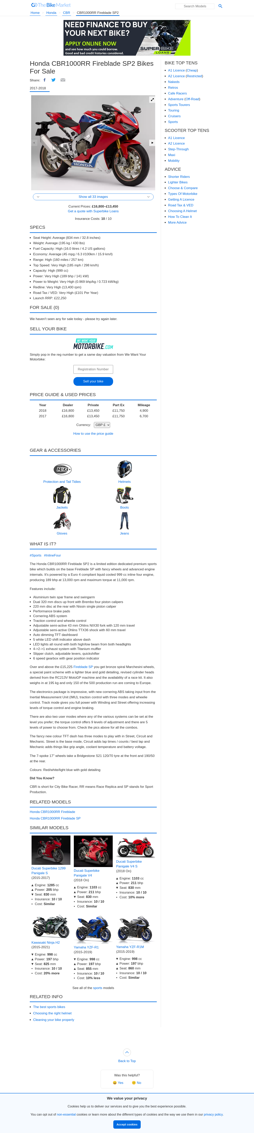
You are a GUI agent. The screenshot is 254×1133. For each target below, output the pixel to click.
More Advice (177, 222)
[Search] (220, 6)
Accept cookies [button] (127, 1124)
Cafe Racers (177, 93)
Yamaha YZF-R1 (86, 947)
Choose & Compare (183, 188)
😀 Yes (118, 1083)
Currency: (83, 425)
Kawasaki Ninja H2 (46, 942)
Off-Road (192, 99)
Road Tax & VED (180, 205)
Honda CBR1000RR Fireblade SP (55, 818)
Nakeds (174, 82)
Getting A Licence (181, 199)
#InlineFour (52, 555)
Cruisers (174, 116)
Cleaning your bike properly (53, 1020)
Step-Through (178, 149)
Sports (173, 122)
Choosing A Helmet (182, 211)
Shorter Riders (179, 177)
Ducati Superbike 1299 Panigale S (49, 870)
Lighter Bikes (178, 182)
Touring (173, 110)
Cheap (192, 70)
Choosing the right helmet (52, 1013)
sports (97, 988)
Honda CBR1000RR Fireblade (52, 812)
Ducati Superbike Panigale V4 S (129, 864)
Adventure (176, 99)
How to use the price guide (93, 433)
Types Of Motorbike (182, 194)
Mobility (174, 161)
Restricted (194, 76)
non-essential (66, 1114)
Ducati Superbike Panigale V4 (86, 873)
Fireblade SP (83, 667)
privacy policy (213, 1114)
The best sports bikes (49, 1007)
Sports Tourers (179, 105)
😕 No (136, 1083)
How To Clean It (180, 217)
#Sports (35, 555)
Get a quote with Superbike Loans (93, 211)
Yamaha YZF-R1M (130, 947)
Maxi (171, 155)
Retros (173, 88)
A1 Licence (176, 70)
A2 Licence (176, 76)
